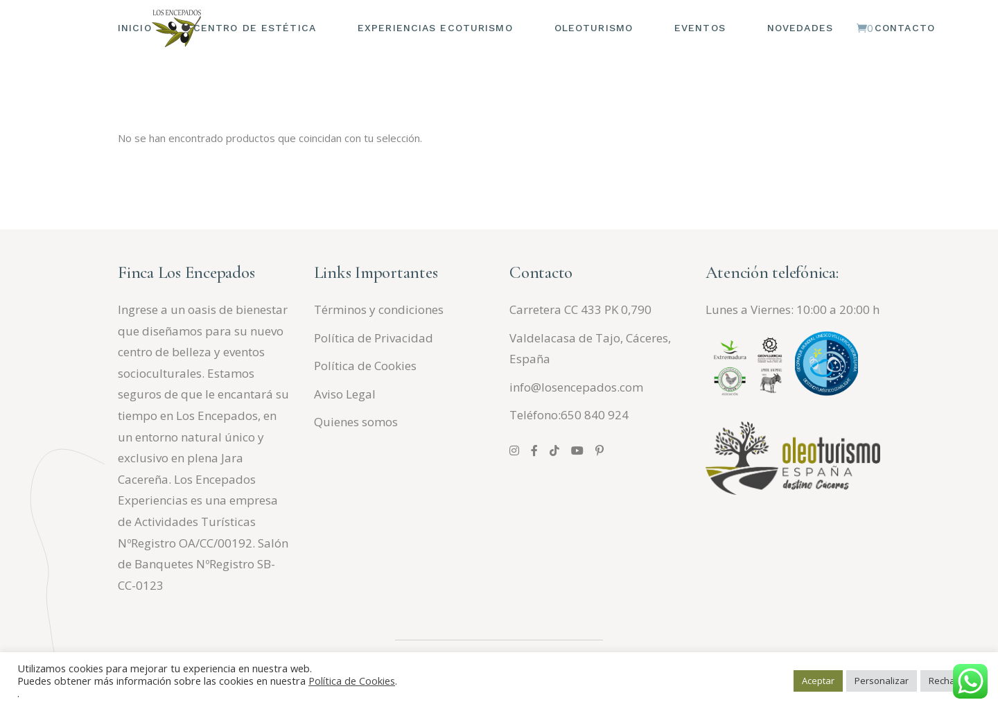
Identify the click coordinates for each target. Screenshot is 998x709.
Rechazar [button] (949, 680)
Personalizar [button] (882, 680)
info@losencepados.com (576, 387)
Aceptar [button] (818, 680)
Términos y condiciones (379, 309)
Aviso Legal (345, 394)
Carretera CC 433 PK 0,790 (580, 309)
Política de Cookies (365, 366)
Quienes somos (356, 422)
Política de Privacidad (373, 338)
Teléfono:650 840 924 (569, 415)
